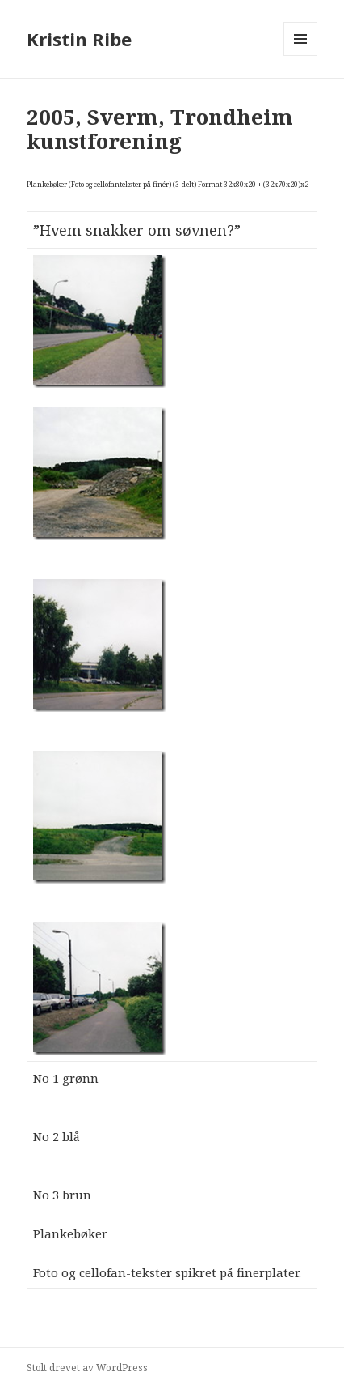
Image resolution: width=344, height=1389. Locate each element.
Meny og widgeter (300, 55)
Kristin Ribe (79, 39)
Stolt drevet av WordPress (87, 1367)
